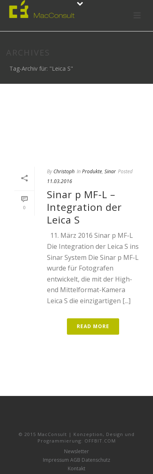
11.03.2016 (59, 181)
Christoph (64, 171)
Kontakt (76, 468)
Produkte (92, 171)
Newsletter (76, 451)
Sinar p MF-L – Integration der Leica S (84, 207)
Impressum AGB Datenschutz (76, 460)
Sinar (110, 171)
